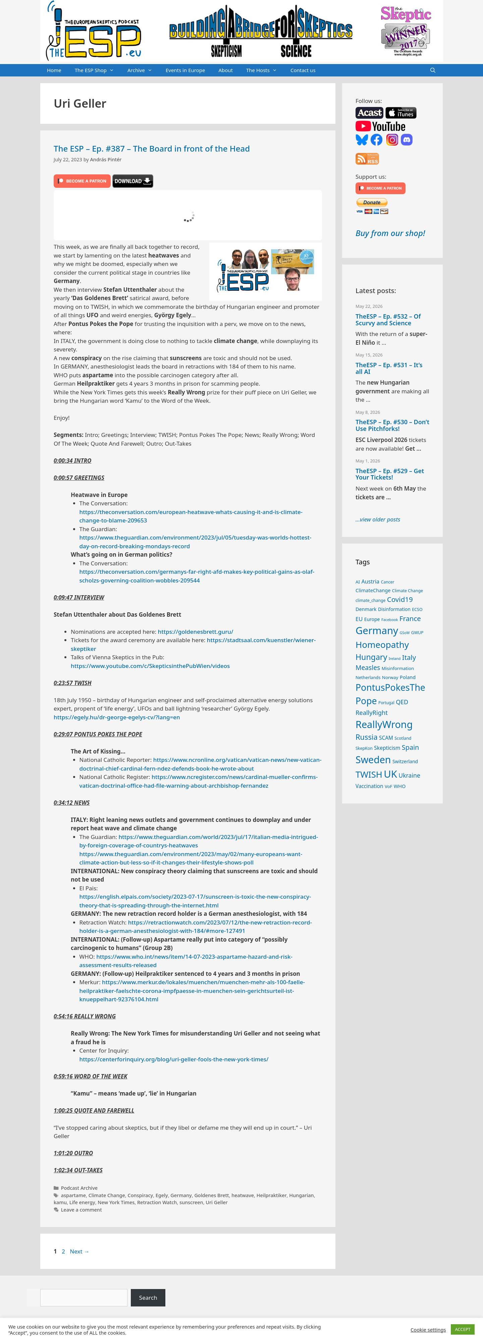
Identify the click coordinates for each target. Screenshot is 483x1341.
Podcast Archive (79, 1188)
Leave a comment (81, 1210)
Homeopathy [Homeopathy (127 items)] (382, 644)
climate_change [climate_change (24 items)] (370, 600)
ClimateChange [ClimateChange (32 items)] (373, 590)
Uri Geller (216, 1202)
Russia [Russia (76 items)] (367, 737)
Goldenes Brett (211, 1195)
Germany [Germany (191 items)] (377, 630)
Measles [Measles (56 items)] (368, 667)
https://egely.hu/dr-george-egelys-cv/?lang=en (117, 717)
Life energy (82, 1202)
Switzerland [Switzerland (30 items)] (405, 761)
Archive (143, 70)
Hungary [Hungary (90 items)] (371, 657)
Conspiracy (140, 1195)
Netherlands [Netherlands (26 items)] (368, 677)
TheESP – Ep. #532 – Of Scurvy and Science (388, 319)
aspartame (73, 1195)
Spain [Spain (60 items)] (410, 747)
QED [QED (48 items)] (402, 702)
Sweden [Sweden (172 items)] (373, 759)
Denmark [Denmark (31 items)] (366, 609)
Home (54, 70)
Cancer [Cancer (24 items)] (387, 582)
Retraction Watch (157, 1202)
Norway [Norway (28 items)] (390, 677)
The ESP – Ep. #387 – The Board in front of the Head (152, 148)
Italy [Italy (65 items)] (409, 657)
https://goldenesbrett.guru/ (195, 631)
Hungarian (301, 1195)
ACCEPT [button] (463, 1329)
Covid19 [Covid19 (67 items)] (400, 599)
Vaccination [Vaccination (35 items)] (369, 786)
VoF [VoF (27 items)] (388, 786)
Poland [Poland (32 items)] (408, 677)
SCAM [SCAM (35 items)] (386, 737)
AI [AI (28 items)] (358, 582)
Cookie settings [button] (428, 1330)
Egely (162, 1195)
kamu (60, 1202)
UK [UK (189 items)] (390, 774)
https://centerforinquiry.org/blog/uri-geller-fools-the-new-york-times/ (174, 1059)
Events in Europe (185, 70)
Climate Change (107, 1195)
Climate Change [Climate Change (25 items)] (407, 591)
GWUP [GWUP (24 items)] (417, 632)
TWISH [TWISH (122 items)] (369, 774)
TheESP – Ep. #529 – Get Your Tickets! (390, 474)
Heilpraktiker (272, 1195)
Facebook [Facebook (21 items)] (389, 619)
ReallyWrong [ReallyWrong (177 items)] (384, 724)
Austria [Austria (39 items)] (371, 581)
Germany (181, 1195)
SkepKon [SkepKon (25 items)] (364, 748)
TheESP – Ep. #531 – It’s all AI (389, 368)
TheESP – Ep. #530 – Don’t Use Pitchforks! (392, 425)
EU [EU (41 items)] (359, 619)
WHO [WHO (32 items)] (400, 786)
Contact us (303, 70)
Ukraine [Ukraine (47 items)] (409, 775)
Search (148, 1297)
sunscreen (191, 1202)
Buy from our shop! (390, 232)
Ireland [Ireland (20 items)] (395, 658)
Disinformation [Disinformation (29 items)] (394, 609)
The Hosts (265, 70)
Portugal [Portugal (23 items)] (386, 702)
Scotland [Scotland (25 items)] (402, 738)
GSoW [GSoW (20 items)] (404, 632)
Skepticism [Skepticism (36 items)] (387, 747)
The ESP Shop (98, 70)
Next (80, 1251)
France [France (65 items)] (410, 618)
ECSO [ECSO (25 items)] (417, 609)
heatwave (242, 1195)
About (225, 70)
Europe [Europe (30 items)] (372, 619)
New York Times (116, 1202)
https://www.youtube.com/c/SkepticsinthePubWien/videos (150, 666)
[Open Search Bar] (433, 70)
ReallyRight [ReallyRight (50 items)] (372, 712)
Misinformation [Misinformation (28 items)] (398, 668)
